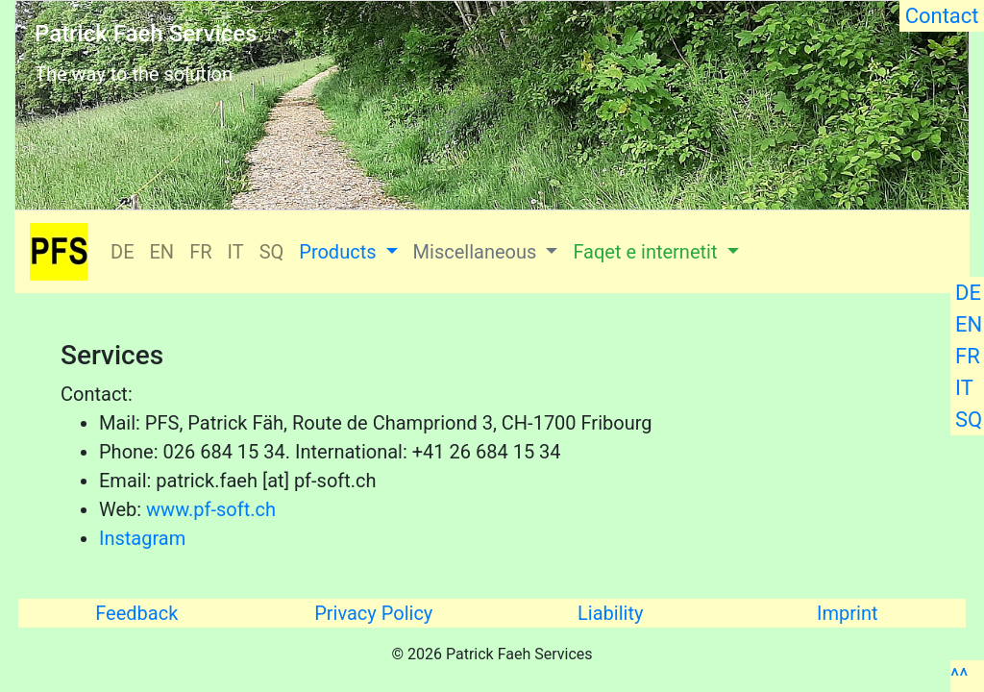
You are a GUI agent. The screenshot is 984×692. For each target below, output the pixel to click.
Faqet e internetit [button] (647, 251)
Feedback (136, 613)
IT (964, 388)
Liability (610, 613)
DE (968, 293)
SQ (968, 420)
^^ (959, 676)
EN (968, 324)
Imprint (847, 613)
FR (967, 356)
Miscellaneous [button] (477, 251)
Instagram (142, 538)
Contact (941, 16)
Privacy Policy (373, 613)
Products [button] (340, 251)
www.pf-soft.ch (211, 509)
